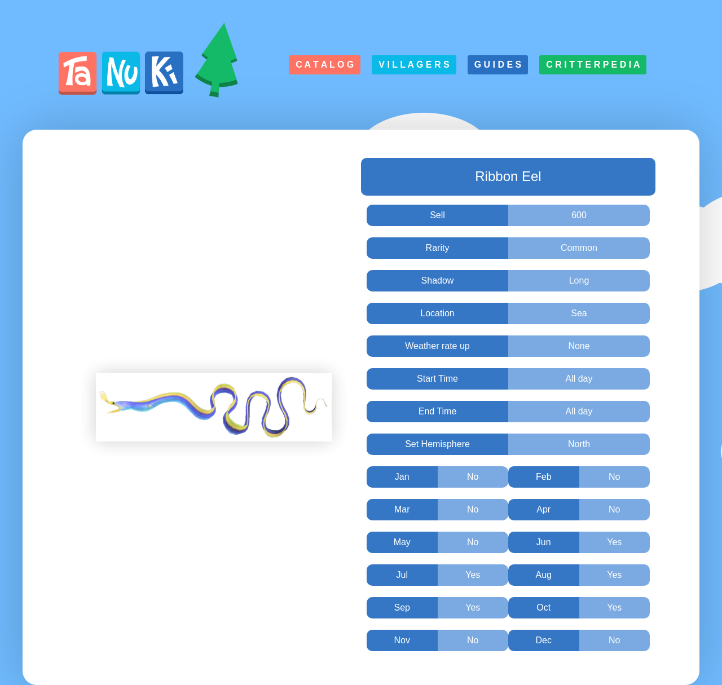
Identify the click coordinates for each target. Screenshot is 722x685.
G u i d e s (498, 64)
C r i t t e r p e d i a (593, 64)
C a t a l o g (325, 64)
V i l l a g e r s (413, 64)
